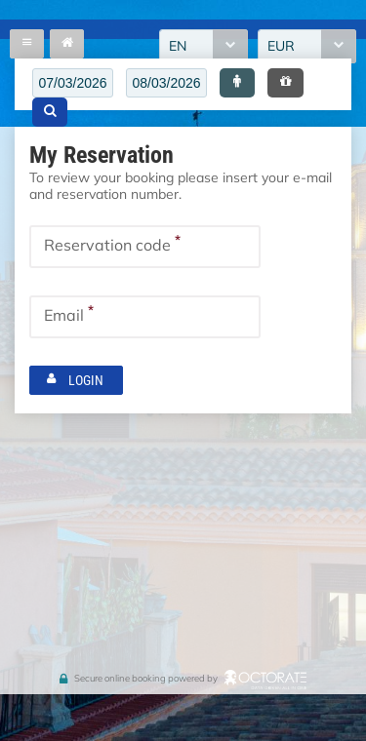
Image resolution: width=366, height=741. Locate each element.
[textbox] (72, 83)
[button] (237, 83)
